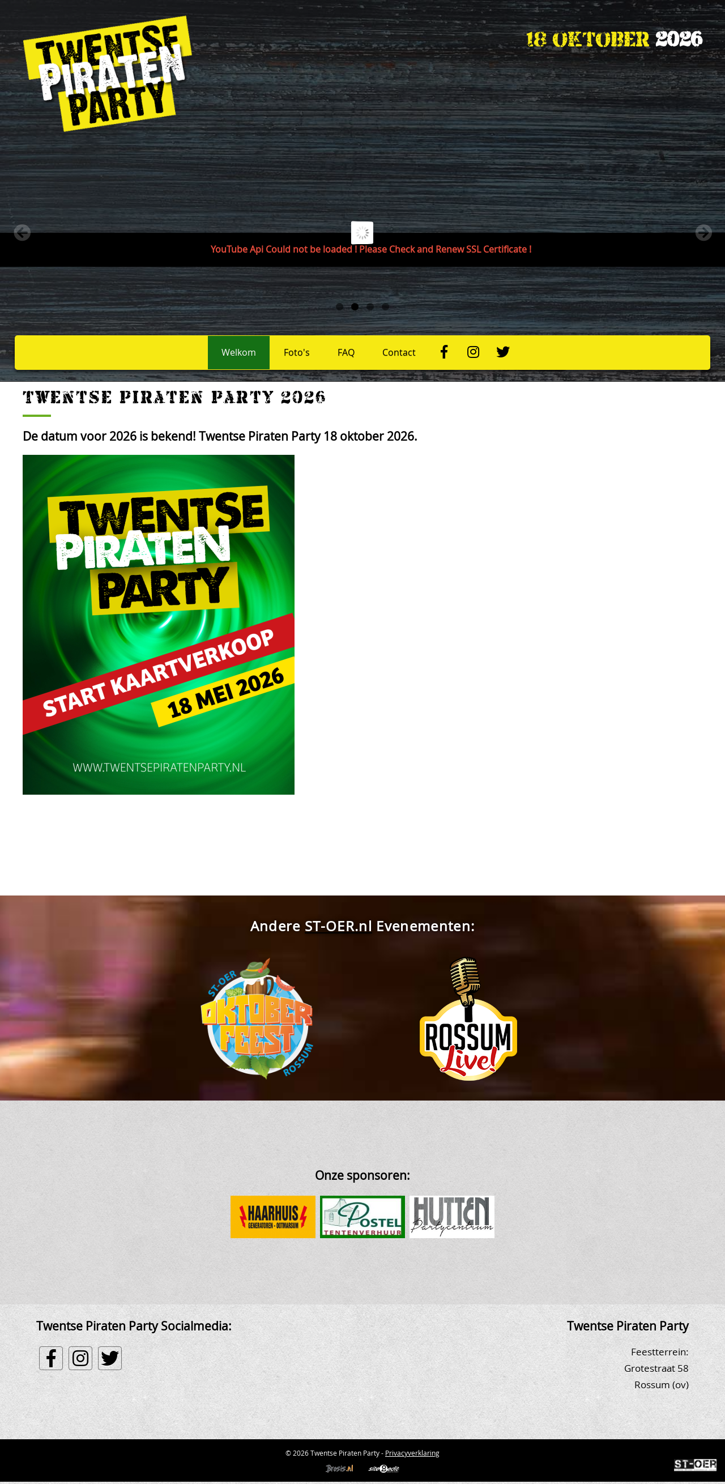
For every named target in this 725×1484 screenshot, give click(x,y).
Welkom (238, 352)
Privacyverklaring (412, 1452)
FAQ (346, 352)
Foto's (297, 352)
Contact (399, 352)
